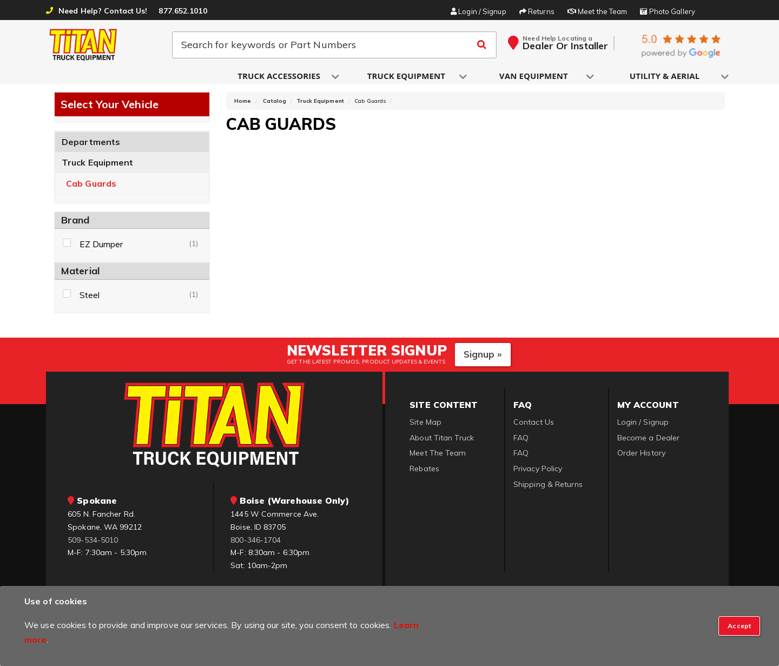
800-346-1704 (255, 544)
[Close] (739, 626)
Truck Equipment (98, 166)
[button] (280, 76)
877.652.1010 (183, 11)
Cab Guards (91, 188)
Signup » (483, 358)
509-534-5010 (93, 544)
